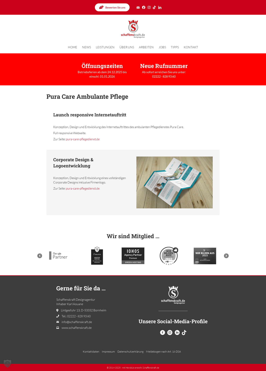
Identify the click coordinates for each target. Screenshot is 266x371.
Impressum (108, 351)
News (86, 47)
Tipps (175, 47)
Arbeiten (146, 47)
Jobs (162, 47)
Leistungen (105, 47)
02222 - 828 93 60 (164, 76)
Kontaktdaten (91, 351)
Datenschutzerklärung (130, 351)
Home (72, 47)
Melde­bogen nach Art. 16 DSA (163, 351)
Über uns (126, 47)
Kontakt (191, 47)
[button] (39, 255)
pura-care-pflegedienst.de (83, 139)
